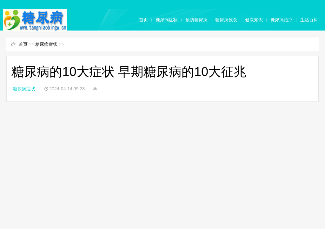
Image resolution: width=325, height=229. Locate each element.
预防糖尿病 (196, 19)
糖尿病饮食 (226, 19)
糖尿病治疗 (281, 19)
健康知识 (254, 19)
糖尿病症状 (167, 19)
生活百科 (309, 19)
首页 (143, 19)
